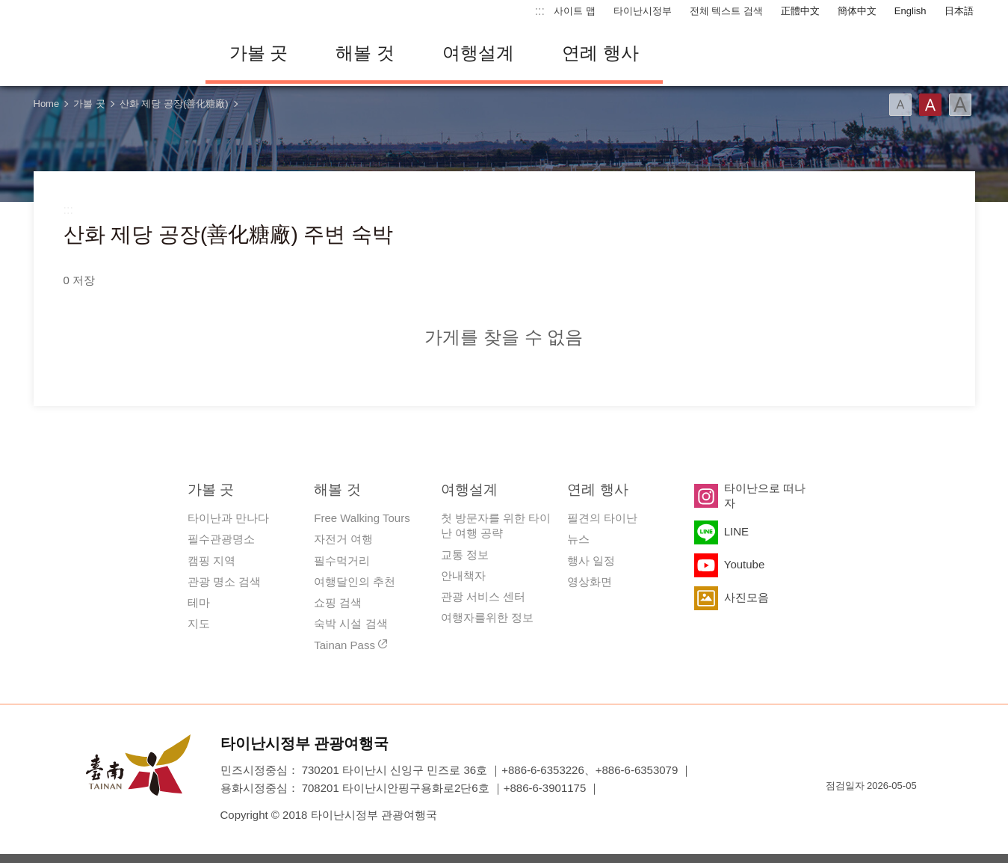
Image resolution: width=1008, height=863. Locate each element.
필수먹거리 (342, 560)
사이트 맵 (575, 10)
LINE (736, 531)
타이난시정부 (642, 10)
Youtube (744, 564)
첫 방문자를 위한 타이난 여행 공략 (496, 525)
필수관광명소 (221, 538)
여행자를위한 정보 (487, 617)
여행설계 (478, 53)
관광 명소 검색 (224, 581)
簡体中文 (857, 10)
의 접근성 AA (890, 812)
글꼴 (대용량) (960, 104)
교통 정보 (465, 554)
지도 (199, 623)
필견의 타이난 (602, 518)
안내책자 (463, 575)
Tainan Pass (344, 645)
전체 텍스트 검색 (726, 10)
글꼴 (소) (900, 104)
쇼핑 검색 (338, 602)
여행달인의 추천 (354, 581)
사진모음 (746, 597)
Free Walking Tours (361, 518)
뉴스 (578, 538)
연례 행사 (600, 53)
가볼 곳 (258, 53)
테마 (199, 602)
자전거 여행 (343, 538)
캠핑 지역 (211, 560)
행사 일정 (591, 560)
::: (540, 10)
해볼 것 (365, 53)
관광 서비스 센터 (483, 596)
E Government (837, 812)
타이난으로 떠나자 (765, 495)
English (910, 10)
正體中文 (800, 10)
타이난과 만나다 (228, 518)
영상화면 (589, 581)
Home (47, 103)
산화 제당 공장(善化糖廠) (174, 103)
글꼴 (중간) (930, 104)
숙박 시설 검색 (350, 623)
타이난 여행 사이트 (108, 53)
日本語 (959, 10)
